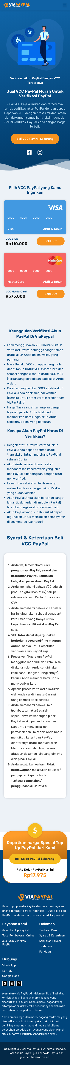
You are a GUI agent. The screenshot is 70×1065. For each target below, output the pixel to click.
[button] (65, 5)
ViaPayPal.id (34, 1049)
